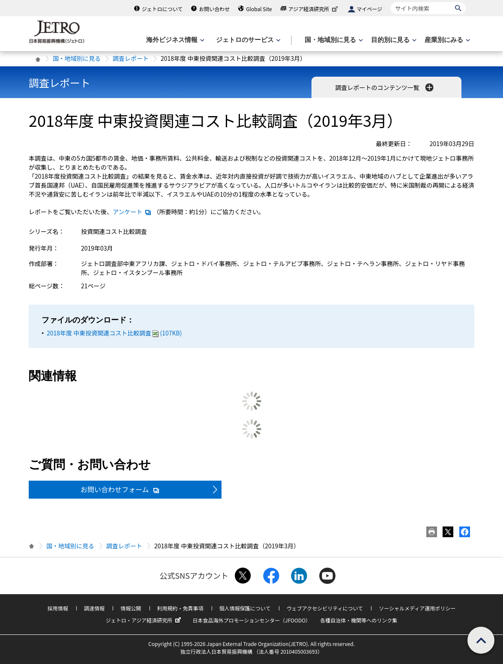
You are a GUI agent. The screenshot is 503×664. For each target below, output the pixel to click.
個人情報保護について (245, 608)
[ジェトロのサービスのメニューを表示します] (247, 40)
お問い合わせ (214, 8)
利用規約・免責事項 (180, 608)
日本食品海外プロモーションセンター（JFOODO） (251, 620)
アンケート (132, 211)
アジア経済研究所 (314, 8)
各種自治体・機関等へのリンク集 (358, 620)
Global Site (259, 8)
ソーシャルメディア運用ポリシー (417, 608)
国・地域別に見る (77, 58)
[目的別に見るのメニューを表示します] (393, 40)
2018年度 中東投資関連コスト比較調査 (114, 333)
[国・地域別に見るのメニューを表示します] (333, 40)
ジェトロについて (162, 8)
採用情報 (58, 608)
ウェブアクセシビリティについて (325, 608)
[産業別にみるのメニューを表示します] (446, 40)
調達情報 (94, 608)
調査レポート (131, 58)
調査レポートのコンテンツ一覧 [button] (385, 87)
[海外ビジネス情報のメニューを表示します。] (174, 40)
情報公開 (130, 608)
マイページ (369, 8)
